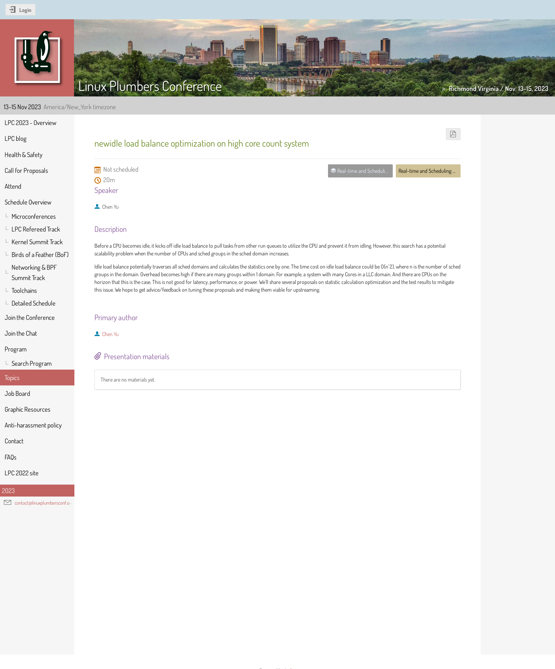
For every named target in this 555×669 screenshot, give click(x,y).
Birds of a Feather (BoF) (40, 254)
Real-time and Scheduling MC (429, 170)
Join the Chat (21, 333)
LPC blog (16, 138)
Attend (13, 186)
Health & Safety (23, 154)
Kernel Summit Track (37, 242)
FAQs (11, 457)
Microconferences (34, 216)
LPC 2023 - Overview (30, 122)
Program (16, 349)
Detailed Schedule (34, 303)
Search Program (32, 363)
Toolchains (24, 290)
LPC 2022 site (22, 473)
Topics (12, 377)
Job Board (17, 393)
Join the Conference (30, 317)
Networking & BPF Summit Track (34, 272)
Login (25, 10)
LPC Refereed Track (36, 229)
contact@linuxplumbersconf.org (44, 503)
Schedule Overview (28, 202)
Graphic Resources (27, 409)
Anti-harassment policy (33, 425)
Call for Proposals (26, 170)
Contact (14, 441)
